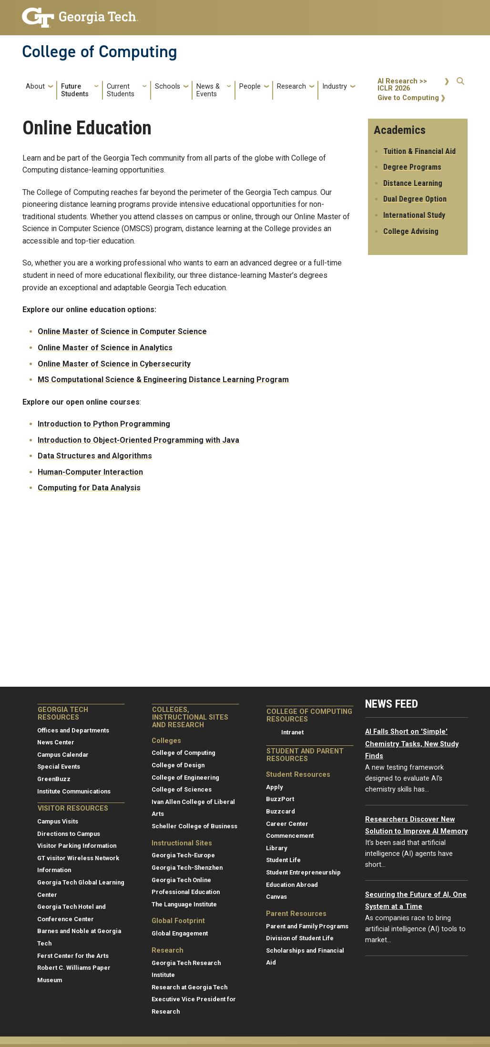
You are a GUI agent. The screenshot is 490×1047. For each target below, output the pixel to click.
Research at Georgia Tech (189, 987)
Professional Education (186, 891)
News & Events (208, 90)
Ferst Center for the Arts (73, 955)
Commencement (290, 835)
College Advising (411, 231)
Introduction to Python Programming (104, 423)
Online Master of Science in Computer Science (122, 331)
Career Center (287, 823)
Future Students (75, 90)
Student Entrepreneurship (303, 872)
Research (291, 86)
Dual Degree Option (415, 198)
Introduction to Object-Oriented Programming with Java (138, 440)
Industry (334, 86)
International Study (414, 215)
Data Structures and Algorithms (95, 455)
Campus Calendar (63, 754)
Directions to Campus (68, 833)
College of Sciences (182, 789)
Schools (167, 86)
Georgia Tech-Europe (183, 855)
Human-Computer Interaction (90, 472)
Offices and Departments (73, 730)
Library (276, 848)
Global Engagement (180, 933)
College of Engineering (185, 777)
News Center (55, 742)
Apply (274, 787)
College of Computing (99, 51)
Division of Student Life (300, 938)
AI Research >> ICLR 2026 (402, 85)
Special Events (58, 766)
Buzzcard (280, 811)
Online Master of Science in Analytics (105, 347)
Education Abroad (292, 884)
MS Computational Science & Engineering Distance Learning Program (163, 379)
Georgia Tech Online (181, 880)
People (250, 86)
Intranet (292, 732)
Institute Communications (74, 791)
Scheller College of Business (194, 826)
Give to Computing (408, 98)
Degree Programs (412, 167)
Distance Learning (412, 183)
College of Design (178, 765)
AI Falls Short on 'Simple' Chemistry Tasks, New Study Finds (412, 744)
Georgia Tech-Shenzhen (187, 867)
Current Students (120, 90)
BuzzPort (280, 799)
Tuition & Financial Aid (419, 151)
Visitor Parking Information (76, 845)
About (35, 86)
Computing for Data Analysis (89, 487)
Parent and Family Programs (307, 926)
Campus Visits (57, 821)
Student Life (283, 860)
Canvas (276, 896)
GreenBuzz (54, 779)
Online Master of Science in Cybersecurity (114, 363)
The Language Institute (184, 904)
